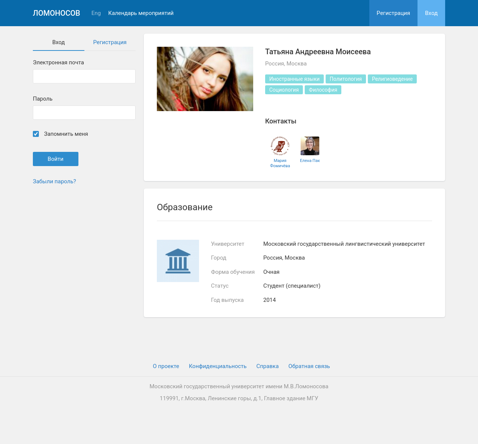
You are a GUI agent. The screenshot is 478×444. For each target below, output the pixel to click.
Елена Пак (310, 160)
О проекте (166, 366)
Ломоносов (56, 13)
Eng (96, 13)
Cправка (267, 366)
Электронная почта (58, 62)
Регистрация (393, 13)
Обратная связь (309, 366)
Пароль (43, 99)
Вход (431, 13)
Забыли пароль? (54, 181)
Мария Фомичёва (280, 163)
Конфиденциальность (218, 366)
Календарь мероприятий (141, 13)
